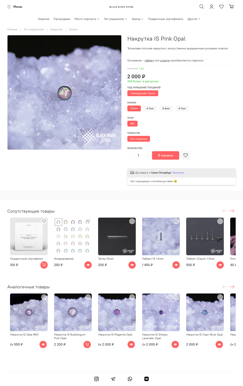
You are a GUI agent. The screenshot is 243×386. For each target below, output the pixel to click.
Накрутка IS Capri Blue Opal (213, 340)
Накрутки (56, 29)
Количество (134, 148)
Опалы (73, 29)
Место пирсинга (87, 19)
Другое (194, 19)
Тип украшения (115, 19)
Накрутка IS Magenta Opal (118, 340)
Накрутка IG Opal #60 (21, 340)
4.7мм (150, 108)
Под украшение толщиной (143, 87)
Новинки (43, 19)
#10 (132, 123)
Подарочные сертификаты (165, 19)
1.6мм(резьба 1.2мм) (142, 93)
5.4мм (166, 108)
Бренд (138, 19)
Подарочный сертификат (23, 261)
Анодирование (64, 261)
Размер (131, 102)
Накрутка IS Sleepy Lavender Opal (167, 342)
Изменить (178, 172)
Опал (130, 117)
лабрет (149, 60)
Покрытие (133, 133)
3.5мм (134, 108)
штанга (165, 60)
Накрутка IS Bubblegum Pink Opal (73, 342)
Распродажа (62, 19)
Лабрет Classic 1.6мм (209, 261)
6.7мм (182, 108)
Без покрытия (138, 138)
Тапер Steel (109, 261)
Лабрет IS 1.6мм (159, 261)
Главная (12, 29)
